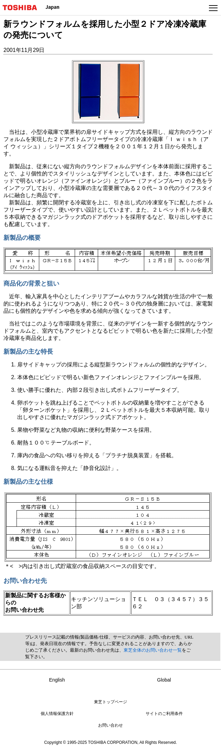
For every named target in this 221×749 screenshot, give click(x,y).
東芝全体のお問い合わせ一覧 (153, 650)
